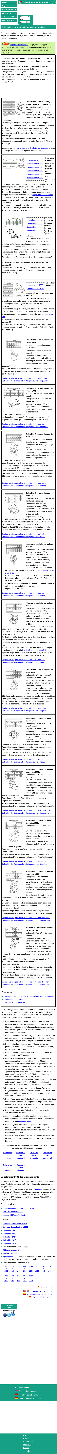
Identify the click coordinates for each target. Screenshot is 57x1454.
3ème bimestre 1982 (35, 167)
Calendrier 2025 (9, 1234)
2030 (37, 1278)
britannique (37, 1189)
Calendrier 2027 (9, 1240)
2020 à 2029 (31, 1278)
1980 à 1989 (6, 1278)
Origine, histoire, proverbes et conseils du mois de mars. (24, 483)
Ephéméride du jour (10, 1256)
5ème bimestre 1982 (35, 174)
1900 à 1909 (6, 1268)
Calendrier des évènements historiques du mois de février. (25, 427)
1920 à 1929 (18, 1268)
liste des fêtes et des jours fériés (35, 650)
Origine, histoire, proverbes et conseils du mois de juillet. (24, 708)
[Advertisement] (36, 9)
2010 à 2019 (25, 1278)
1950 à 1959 (37, 1268)
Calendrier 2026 (9, 1237)
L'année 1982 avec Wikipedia (14, 1215)
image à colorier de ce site (42, 195)
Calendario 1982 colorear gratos (37, 1294)
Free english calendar (27, 1391)
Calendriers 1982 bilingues (14, 1003)
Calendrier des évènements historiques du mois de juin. (24, 662)
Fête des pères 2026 (11, 1253)
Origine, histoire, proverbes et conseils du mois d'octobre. (24, 861)
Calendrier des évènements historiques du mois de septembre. (26, 813)
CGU (25, 1435)
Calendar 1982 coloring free (37, 1291)
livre (34, 1181)
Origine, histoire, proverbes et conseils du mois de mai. (23, 593)
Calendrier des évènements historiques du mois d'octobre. (25, 864)
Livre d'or (26, 1445)
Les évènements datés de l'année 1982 (18, 1208)
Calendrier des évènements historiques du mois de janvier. (25, 381)
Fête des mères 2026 (11, 1250)
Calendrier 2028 (9, 1243)
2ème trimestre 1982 (35, 224)
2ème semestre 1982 (35, 289)
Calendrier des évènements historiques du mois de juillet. (24, 711)
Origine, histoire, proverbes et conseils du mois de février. (24, 424)
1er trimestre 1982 (35, 220)
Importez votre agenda (19, 45)
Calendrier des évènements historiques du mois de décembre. (26, 984)
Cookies (26, 1438)
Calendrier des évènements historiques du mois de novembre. (26, 920)
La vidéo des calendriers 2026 (15, 1227)
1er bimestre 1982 (35, 160)
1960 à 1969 (43, 1268)
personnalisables (24, 1121)
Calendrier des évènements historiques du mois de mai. (24, 596)
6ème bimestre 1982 (35, 178)
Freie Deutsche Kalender (28, 1395)
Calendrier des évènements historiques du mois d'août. (23, 762)
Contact (26, 1448)
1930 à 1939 (25, 1268)
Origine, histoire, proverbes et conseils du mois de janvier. (24, 378)
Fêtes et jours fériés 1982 (13, 1212)
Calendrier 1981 (9, 1230)
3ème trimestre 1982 (35, 227)
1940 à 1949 (31, 1268)
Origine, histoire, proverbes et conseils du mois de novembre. (26, 918)
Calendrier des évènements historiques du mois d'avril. (23, 537)
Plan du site (28, 1442)
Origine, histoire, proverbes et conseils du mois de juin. (23, 660)
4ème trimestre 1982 (35, 231)
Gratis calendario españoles (30, 1399)
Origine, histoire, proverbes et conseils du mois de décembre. (26, 982)
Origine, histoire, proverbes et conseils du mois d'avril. (23, 534)
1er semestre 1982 (35, 285)
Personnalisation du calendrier (15, 1224)
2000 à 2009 (18, 1278)
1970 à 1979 (49, 1268)
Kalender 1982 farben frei (40, 1297)
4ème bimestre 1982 (35, 171)
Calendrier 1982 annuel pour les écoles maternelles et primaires (29, 996)
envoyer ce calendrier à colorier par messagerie (31, 148)
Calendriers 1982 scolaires (14, 1000)
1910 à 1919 (12, 1268)
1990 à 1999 (12, 1278)
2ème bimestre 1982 (35, 164)
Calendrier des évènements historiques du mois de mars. (24, 486)
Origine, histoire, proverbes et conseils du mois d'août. (23, 759)
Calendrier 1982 (45, 1287)
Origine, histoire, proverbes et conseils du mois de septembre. (26, 810)
